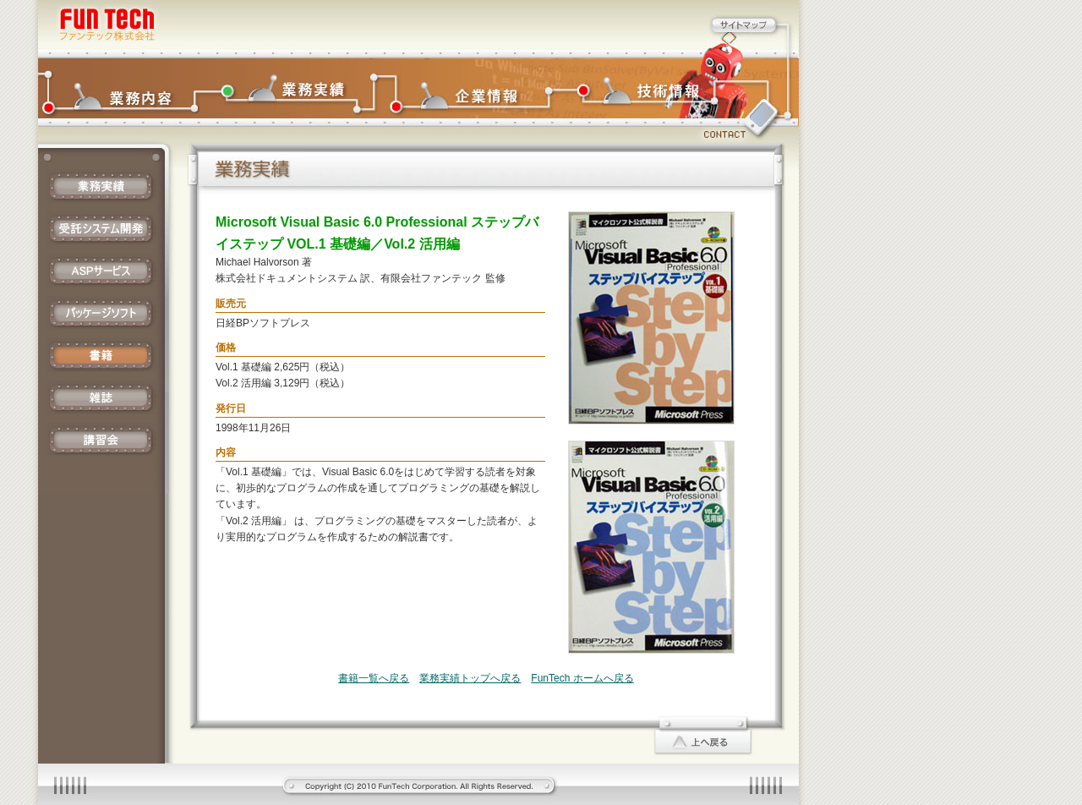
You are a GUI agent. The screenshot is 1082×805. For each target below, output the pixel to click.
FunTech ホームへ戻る (582, 678)
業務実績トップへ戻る (470, 678)
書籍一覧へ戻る (373, 678)
